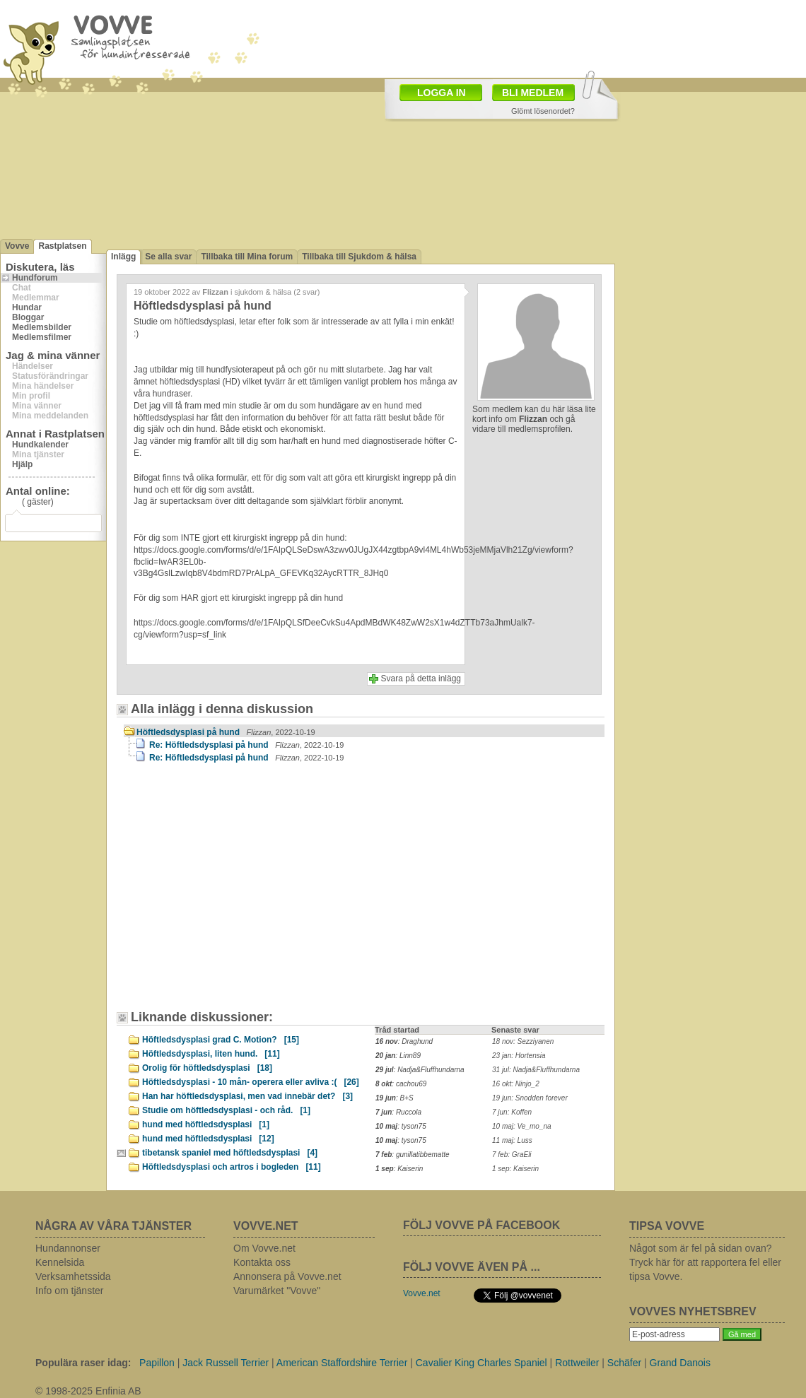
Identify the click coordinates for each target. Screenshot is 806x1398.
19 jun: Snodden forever (530, 1098)
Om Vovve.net (264, 1248)
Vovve (17, 246)
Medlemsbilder (41, 327)
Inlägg (123, 257)
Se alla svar (168, 257)
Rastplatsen (62, 246)
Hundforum (35, 278)
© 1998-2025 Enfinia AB (88, 1391)
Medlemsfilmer (41, 337)
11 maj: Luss (512, 1140)
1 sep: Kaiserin (515, 1169)
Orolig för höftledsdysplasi (207, 1068)
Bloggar (28, 317)
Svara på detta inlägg (421, 678)
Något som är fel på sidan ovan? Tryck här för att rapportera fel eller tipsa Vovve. (705, 1262)
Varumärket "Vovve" (276, 1290)
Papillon (157, 1362)
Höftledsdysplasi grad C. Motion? (220, 1040)
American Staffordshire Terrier (341, 1362)
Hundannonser (67, 1248)
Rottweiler (577, 1362)
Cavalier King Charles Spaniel (481, 1362)
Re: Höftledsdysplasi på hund (246, 745)
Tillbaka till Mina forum (247, 257)
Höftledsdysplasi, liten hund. (211, 1054)
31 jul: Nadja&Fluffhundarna (536, 1070)
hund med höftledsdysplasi (205, 1124)
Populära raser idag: (83, 1362)
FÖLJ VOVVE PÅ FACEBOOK (481, 1225)
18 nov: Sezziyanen (523, 1041)
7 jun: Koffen (512, 1112)
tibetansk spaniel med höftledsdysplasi (229, 1153)
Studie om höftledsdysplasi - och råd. (226, 1110)
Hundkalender (40, 445)
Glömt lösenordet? (543, 111)
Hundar (27, 307)
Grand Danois (680, 1362)
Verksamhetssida (73, 1276)
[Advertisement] (244, 893)
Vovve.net (421, 1293)
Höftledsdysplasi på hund (225, 732)
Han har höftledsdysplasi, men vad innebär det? (247, 1096)
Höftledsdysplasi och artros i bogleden (231, 1167)
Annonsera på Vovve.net (287, 1276)
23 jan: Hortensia (519, 1055)
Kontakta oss (262, 1262)
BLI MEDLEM (532, 92)
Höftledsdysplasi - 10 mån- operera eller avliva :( (250, 1082)
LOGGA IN (441, 92)
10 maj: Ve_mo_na (521, 1126)
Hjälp (22, 464)
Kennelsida (59, 1262)
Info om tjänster (69, 1290)
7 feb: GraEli (512, 1154)
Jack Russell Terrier (225, 1362)
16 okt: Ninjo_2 (515, 1084)
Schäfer (624, 1362)
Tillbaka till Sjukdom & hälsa (359, 257)
